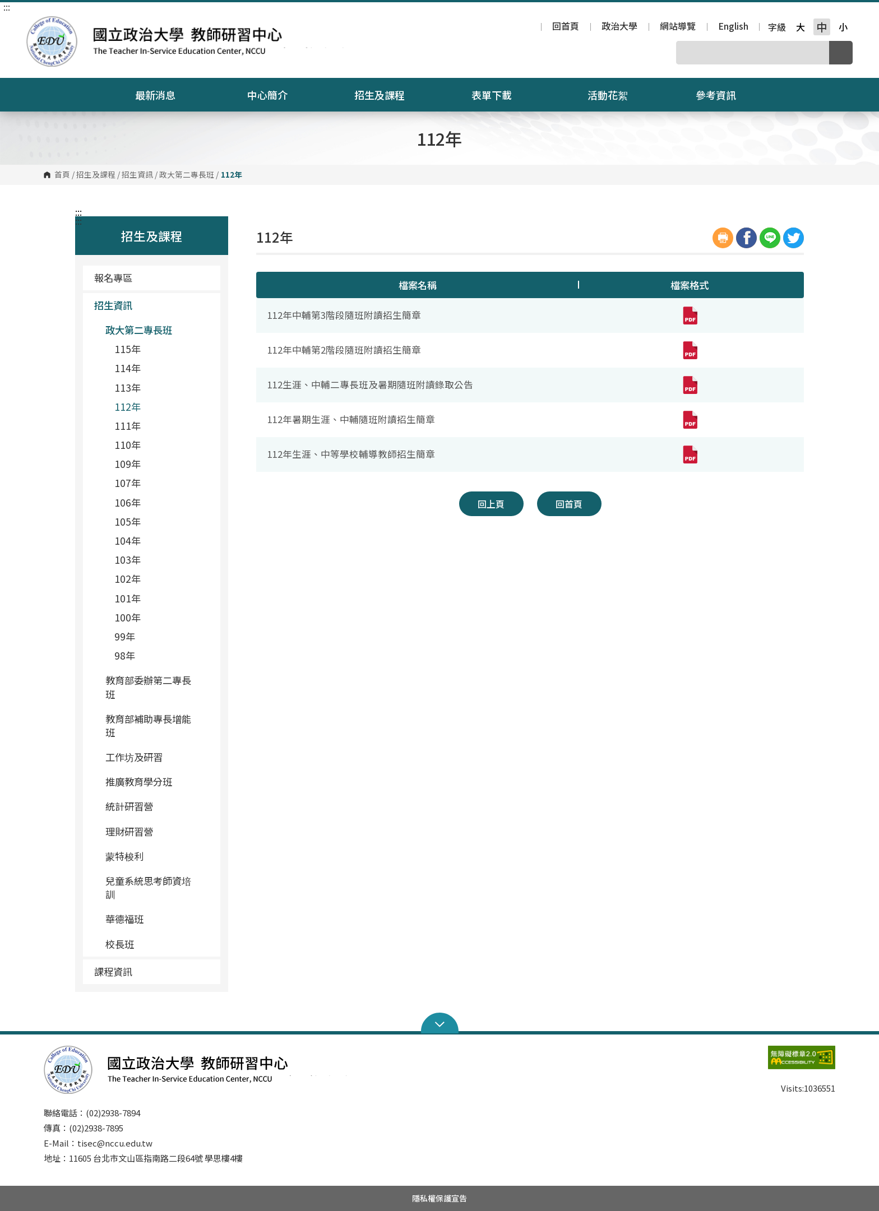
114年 (127, 368)
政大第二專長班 (186, 175)
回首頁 (565, 27)
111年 (127, 426)
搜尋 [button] (841, 52)
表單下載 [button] (498, 94)
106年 (127, 502)
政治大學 (619, 27)
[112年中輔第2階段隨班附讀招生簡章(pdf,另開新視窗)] (689, 350)
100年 (127, 617)
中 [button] (821, 27)
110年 (127, 445)
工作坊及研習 (134, 757)
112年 (127, 407)
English (733, 27)
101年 (127, 598)
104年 (127, 540)
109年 (127, 464)
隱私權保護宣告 (439, 1198)
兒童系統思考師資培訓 (148, 887)
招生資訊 (137, 175)
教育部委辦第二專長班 (158, 686)
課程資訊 (153, 971)
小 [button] (843, 27)
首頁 (62, 175)
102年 (127, 579)
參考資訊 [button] (723, 94)
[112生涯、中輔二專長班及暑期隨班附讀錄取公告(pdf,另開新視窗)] (689, 385)
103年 (127, 560)
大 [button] (800, 27)
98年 (124, 655)
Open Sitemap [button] (440, 1023)
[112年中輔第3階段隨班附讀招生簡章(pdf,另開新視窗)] (689, 315)
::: (6, 6)
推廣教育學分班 (138, 781)
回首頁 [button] (569, 504)
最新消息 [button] (162, 94)
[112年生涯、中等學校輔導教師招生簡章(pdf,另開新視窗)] (689, 454)
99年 (124, 636)
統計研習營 (129, 806)
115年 (127, 349)
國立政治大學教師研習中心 (37, 24)
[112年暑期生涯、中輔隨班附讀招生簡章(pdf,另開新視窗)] (689, 419)
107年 (127, 483)
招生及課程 (95, 175)
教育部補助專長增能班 (158, 725)
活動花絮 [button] (607, 94)
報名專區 (113, 278)
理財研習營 (129, 831)
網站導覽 (678, 27)
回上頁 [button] (491, 504)
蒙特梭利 (124, 856)
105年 (127, 521)
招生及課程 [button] (386, 94)
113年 (127, 388)
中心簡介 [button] (274, 94)
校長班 (119, 944)
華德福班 (124, 919)
